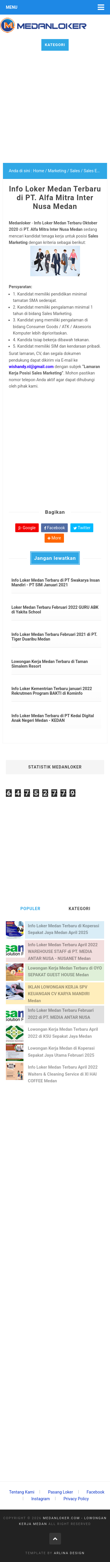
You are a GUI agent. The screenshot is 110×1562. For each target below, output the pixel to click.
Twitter (81, 527)
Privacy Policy (76, 1498)
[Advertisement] (55, 108)
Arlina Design (69, 1553)
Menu (11, 7)
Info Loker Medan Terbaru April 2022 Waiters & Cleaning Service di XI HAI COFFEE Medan (63, 1074)
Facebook (54, 527)
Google (27, 527)
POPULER (30, 908)
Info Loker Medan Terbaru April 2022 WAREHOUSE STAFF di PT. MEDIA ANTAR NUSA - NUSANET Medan (63, 951)
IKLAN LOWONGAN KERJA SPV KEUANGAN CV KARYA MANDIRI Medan (58, 994)
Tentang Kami (21, 1492)
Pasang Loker (60, 1492)
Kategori (55, 45)
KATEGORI (79, 908)
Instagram (40, 1498)
